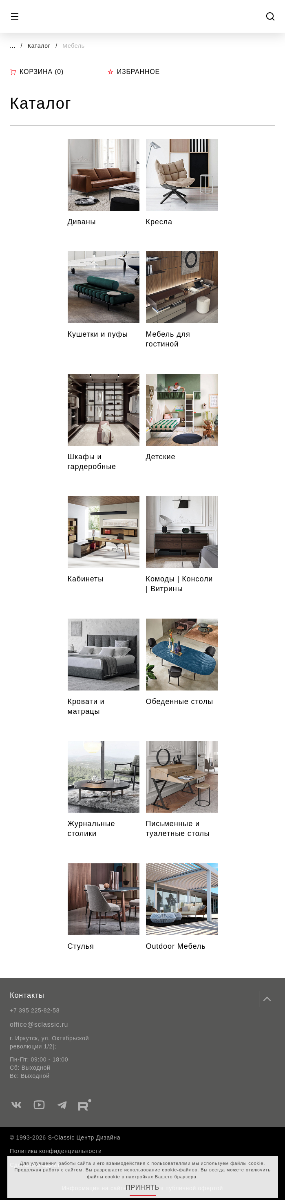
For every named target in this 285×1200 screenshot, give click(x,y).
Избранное (133, 71)
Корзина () (37, 72)
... (12, 45)
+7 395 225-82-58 (35, 1010)
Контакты (27, 995)
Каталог (40, 45)
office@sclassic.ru (39, 1024)
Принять (142, 1187)
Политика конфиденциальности (56, 1151)
